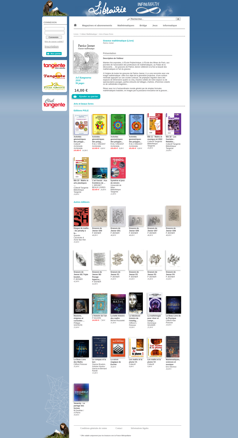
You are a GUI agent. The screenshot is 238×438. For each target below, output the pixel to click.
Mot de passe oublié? (54, 41)
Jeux (154, 25)
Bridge (143, 25)
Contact (119, 428)
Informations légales (140, 428)
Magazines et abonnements (97, 25)
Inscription (52, 46)
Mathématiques (126, 25)
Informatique (170, 25)
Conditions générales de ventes (93, 428)
